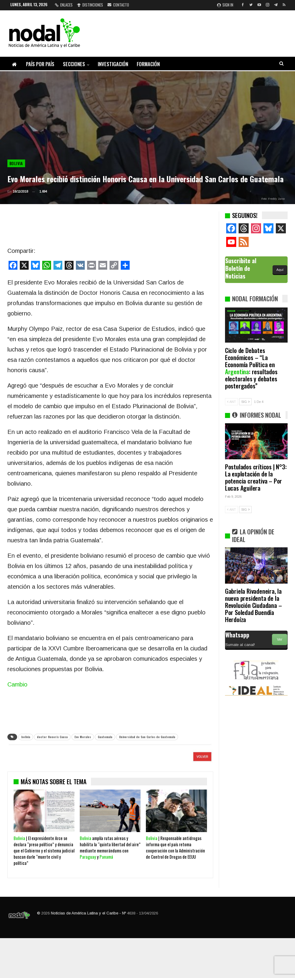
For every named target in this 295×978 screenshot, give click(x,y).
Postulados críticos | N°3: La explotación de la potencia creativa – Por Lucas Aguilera (256, 477)
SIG (245, 401)
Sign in (225, 5)
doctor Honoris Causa (52, 737)
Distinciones (90, 5)
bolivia (25, 737)
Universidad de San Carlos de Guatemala (147, 737)
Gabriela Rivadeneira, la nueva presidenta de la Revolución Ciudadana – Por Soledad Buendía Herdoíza (253, 605)
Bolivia (16, 163)
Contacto (118, 5)
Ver (279, 639)
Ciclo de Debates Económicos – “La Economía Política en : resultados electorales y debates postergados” (251, 368)
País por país (40, 64)
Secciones (74, 64)
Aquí (279, 269)
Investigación (113, 64)
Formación (148, 64)
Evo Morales (82, 737)
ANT (231, 401)
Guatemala (105, 737)
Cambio (17, 684)
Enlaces (64, 5)
